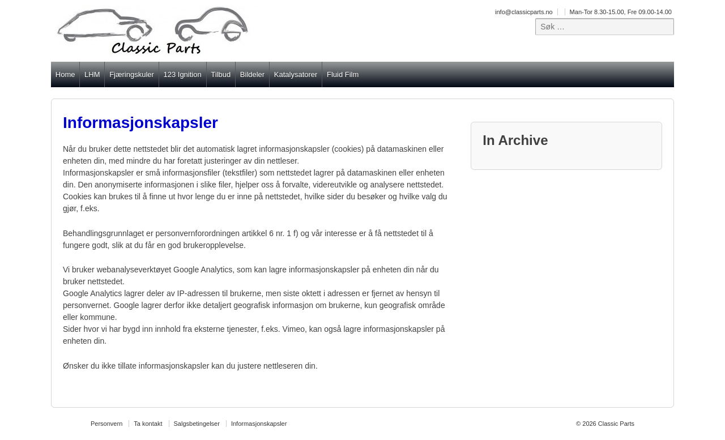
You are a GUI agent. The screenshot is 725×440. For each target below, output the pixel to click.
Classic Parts (615, 423)
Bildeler (252, 74)
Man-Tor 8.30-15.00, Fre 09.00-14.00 (621, 11)
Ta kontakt (148, 423)
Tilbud (221, 74)
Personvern (106, 423)
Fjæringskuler (131, 74)
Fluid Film (343, 74)
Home (65, 74)
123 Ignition (182, 74)
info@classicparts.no (524, 11)
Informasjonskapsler (259, 423)
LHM (92, 74)
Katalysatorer (296, 74)
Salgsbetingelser (197, 423)
